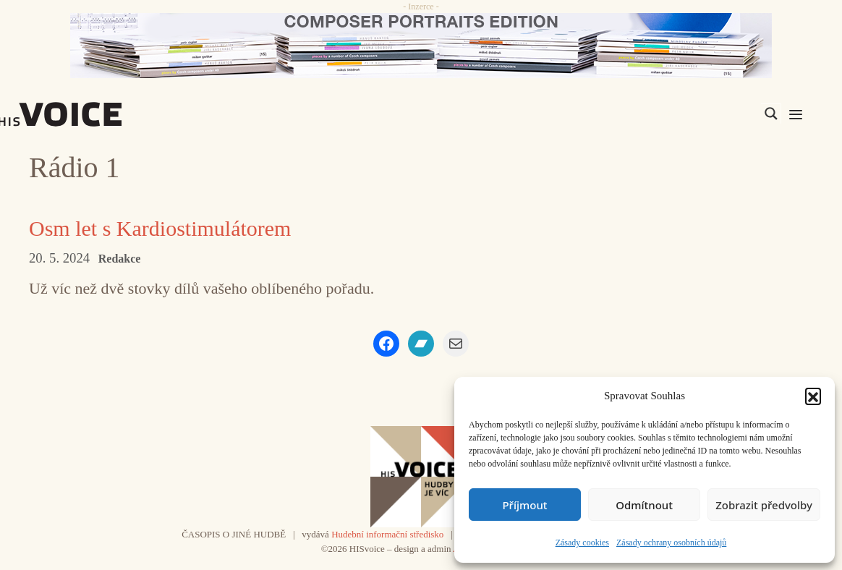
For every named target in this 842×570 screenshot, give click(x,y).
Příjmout (524, 505)
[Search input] (702, 113)
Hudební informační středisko (387, 534)
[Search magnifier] (771, 113)
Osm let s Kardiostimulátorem (160, 228)
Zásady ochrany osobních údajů (671, 542)
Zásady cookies (582, 542)
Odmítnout (644, 505)
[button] (813, 395)
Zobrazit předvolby (763, 505)
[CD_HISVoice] (421, 45)
